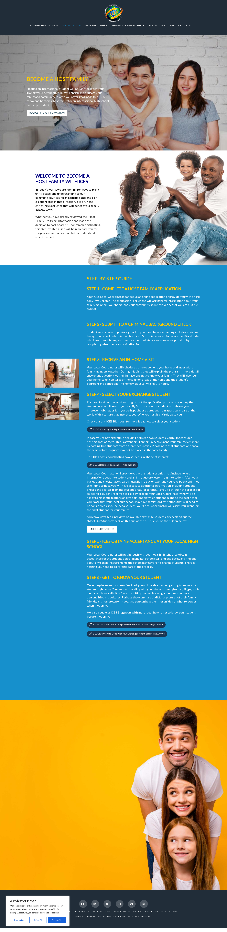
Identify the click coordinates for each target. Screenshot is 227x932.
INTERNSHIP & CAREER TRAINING (128, 912)
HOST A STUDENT (82, 912)
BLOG (175, 912)
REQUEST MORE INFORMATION (43, 112)
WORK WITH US (152, 912)
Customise (19, 920)
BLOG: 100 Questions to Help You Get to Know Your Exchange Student (130, 624)
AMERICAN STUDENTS (102, 912)
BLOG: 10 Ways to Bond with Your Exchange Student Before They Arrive (130, 633)
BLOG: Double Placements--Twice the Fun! (116, 464)
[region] (37, 911)
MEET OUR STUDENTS (105, 528)
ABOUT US (165, 912)
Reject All (38, 920)
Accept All (56, 920)
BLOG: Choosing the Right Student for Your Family (119, 429)
